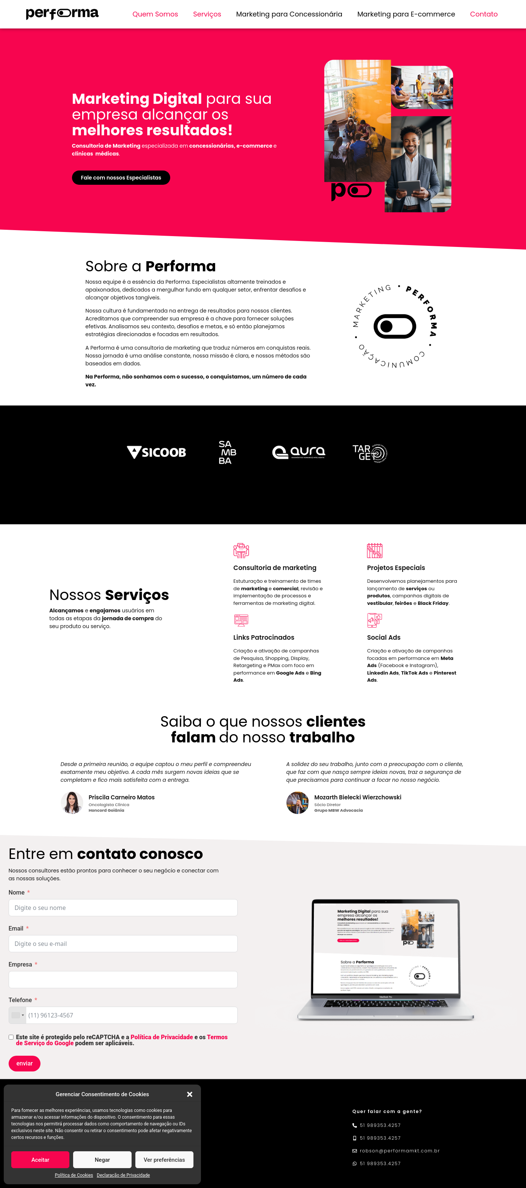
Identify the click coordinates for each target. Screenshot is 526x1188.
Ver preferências (164, 1160)
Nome (17, 892)
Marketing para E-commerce (406, 14)
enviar (24, 1063)
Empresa (20, 964)
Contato (484, 14)
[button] (189, 1094)
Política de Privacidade (162, 1037)
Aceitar (40, 1160)
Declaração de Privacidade (123, 1175)
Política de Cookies (74, 1175)
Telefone (20, 1000)
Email (16, 928)
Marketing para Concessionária (289, 14)
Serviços (207, 14)
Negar (102, 1160)
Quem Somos (155, 14)
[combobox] (17, 1015)
